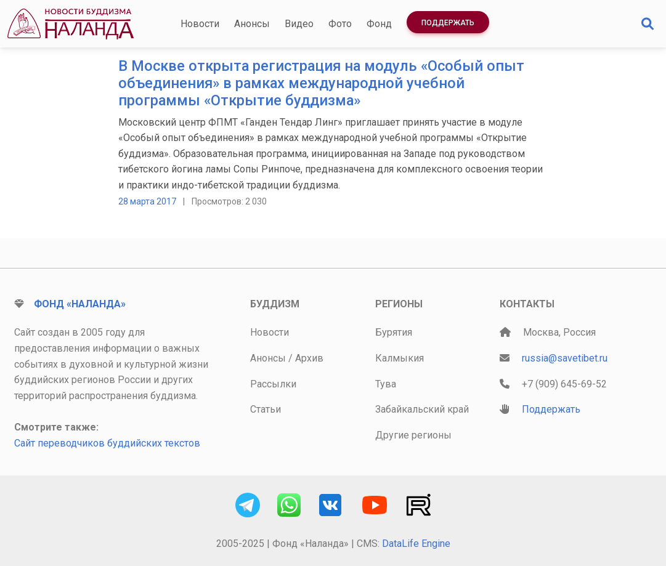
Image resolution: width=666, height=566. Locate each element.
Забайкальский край (422, 409)
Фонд (379, 24)
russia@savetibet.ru (564, 358)
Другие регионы (413, 435)
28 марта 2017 (147, 201)
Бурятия (393, 332)
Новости (200, 24)
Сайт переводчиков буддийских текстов (107, 443)
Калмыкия (399, 358)
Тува (385, 384)
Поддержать (447, 22)
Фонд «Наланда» (80, 304)
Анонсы (252, 24)
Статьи (265, 409)
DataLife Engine (416, 543)
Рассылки (273, 384)
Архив (309, 358)
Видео (299, 24)
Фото (340, 24)
